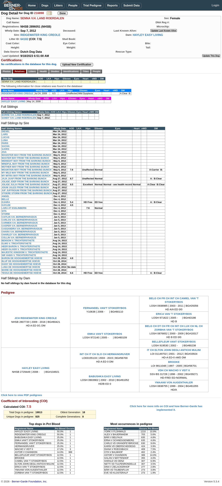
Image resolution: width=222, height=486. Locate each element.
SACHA (6, 146)
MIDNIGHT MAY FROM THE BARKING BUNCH (26, 161)
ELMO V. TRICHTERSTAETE (16, 243)
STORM (6, 214)
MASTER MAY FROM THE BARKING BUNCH (25, 158)
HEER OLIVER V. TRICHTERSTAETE (21, 249)
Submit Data (131, 5)
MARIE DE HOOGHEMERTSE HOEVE (21, 270)
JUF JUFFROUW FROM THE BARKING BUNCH (27, 190)
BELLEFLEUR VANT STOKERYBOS (174, 341)
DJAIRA (6, 202)
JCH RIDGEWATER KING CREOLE (36, 318)
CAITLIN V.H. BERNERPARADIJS (19, 217)
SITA (4, 211)
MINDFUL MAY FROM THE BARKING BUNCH (26, 164)
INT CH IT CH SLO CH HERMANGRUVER (105, 354)
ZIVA (4, 152)
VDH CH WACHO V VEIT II (174, 370)
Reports (112, 5)
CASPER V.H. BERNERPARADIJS (19, 225)
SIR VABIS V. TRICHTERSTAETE (19, 255)
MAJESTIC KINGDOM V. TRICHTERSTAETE (25, 252)
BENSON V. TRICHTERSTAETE (18, 240)
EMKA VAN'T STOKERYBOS (104, 333)
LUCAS (5, 137)
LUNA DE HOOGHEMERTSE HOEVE (21, 267)
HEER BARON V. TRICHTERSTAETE (21, 246)
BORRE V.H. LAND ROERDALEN (19, 115)
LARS (5, 134)
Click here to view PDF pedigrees (21, 395)
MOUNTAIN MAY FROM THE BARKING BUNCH (26, 169)
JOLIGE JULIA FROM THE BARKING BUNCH (25, 184)
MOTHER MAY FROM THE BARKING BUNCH (25, 166)
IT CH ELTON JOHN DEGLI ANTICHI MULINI (174, 349)
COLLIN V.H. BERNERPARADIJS (19, 237)
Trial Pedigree (92, 5)
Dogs (45, 5)
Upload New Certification (76, 64)
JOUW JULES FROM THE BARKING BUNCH (25, 187)
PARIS (5, 143)
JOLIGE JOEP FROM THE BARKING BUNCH (25, 181)
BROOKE (174, 361)
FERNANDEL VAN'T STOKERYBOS (104, 307)
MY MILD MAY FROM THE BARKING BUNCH (25, 172)
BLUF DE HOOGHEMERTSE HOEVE (21, 261)
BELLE (5, 199)
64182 (24, 39)
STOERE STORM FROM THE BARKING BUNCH (27, 193)
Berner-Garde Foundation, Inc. (29, 481)
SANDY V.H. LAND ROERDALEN (19, 118)
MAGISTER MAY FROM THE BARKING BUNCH (26, 155)
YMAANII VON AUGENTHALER (174, 382)
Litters (58, 5)
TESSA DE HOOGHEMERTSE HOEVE (21, 273)
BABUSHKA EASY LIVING (105, 376)
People (72, 5)
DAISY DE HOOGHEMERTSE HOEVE (21, 264)
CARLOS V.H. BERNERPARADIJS (19, 220)
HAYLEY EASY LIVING (148, 34)
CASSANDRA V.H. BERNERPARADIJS (22, 228)
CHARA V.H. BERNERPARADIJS (19, 231)
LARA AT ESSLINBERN (14, 208)
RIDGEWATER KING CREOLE (40, 34)
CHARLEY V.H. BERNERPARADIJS (20, 234)
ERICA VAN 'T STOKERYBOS (174, 313)
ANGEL (6, 196)
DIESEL (6, 131)
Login (215, 5)
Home (32, 5)
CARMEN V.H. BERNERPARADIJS (20, 222)
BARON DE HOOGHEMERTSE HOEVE (22, 258)
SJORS (5, 149)
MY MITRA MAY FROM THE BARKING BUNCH (26, 175)
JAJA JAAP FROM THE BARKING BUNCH (24, 178)
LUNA (5, 140)
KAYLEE (6, 205)
